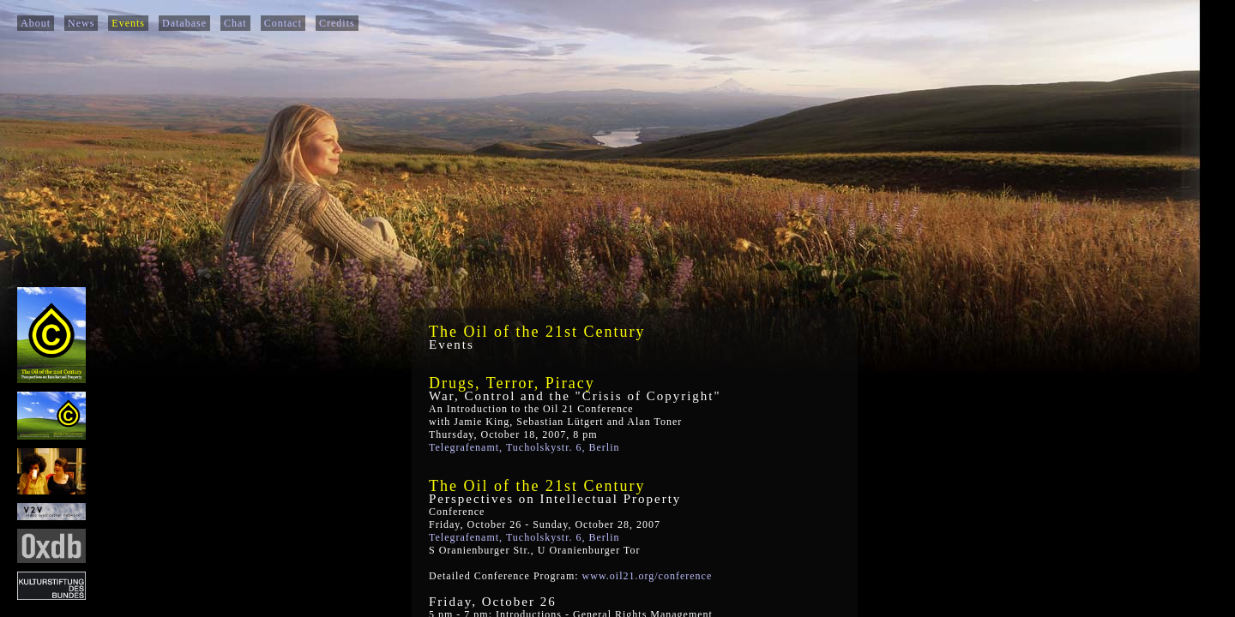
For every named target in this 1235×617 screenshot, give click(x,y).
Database (184, 23)
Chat (235, 23)
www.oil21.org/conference (647, 576)
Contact (283, 23)
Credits (337, 23)
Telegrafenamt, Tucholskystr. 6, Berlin (524, 447)
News (81, 23)
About (36, 23)
